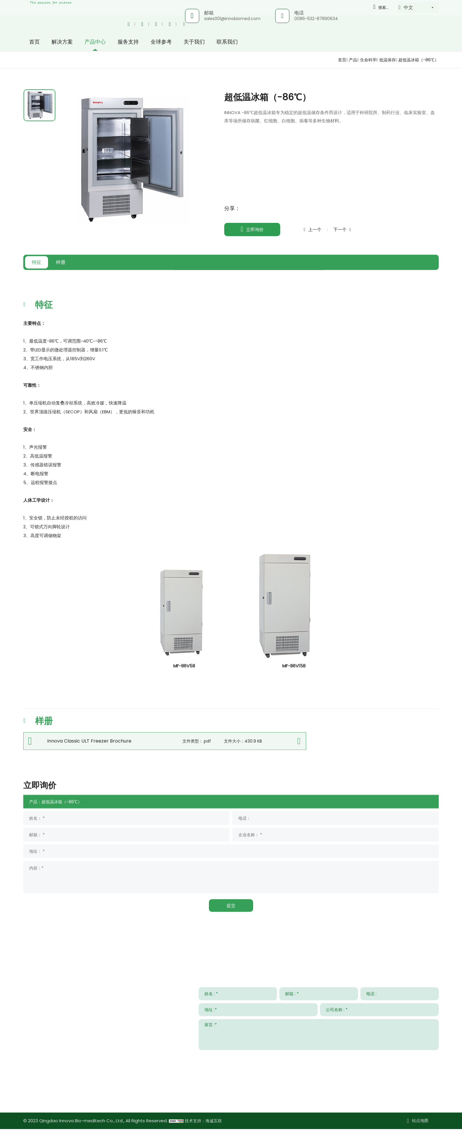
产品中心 (95, 42)
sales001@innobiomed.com (232, 19)
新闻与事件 (327, 951)
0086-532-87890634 (315, 19)
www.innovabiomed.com (68, 1101)
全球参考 (161, 42)
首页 (34, 42)
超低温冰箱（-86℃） (416, 59)
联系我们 (227, 42)
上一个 (318, 229)
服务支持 (128, 42)
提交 (429, 1060)
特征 (46, 276)
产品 (341, 59)
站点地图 (420, 1124)
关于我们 (194, 42)
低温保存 (380, 59)
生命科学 (358, 59)
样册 (90, 276)
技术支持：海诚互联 (205, 1124)
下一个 (349, 229)
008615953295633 (78, 1084)
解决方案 (62, 42)
